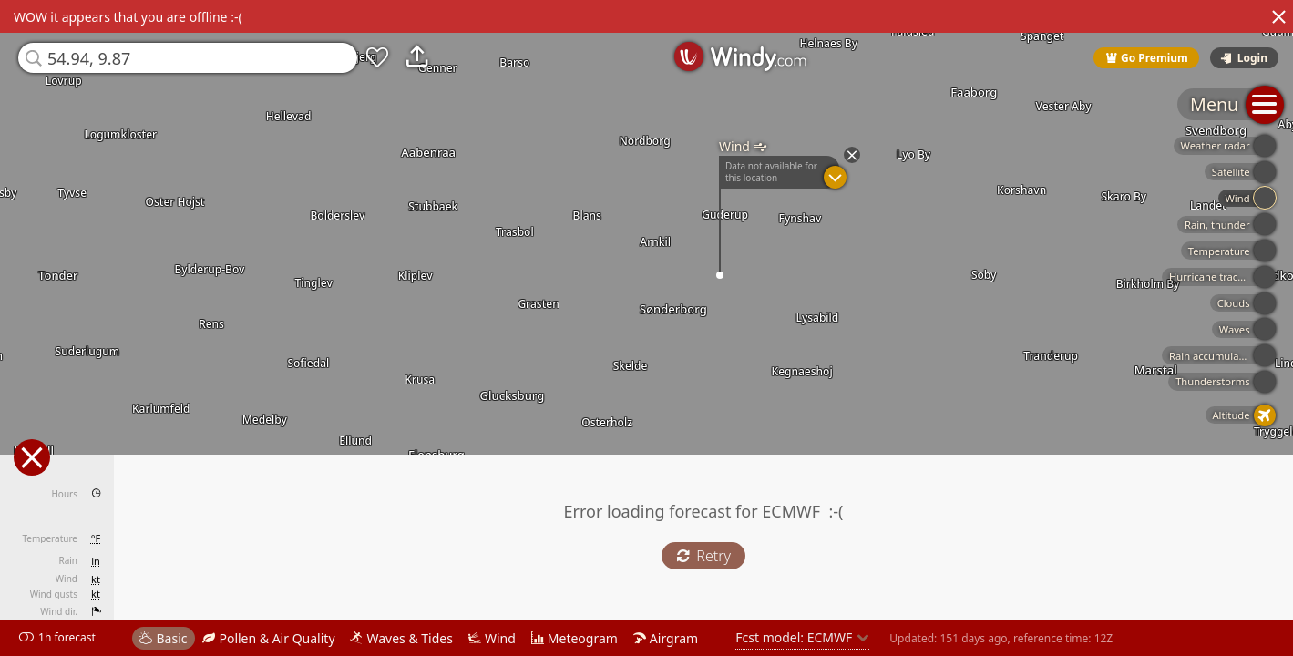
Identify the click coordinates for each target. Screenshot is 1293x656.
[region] (646, 328)
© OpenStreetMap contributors (1217, 649)
